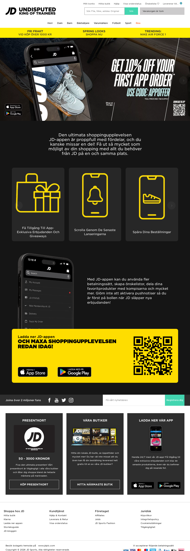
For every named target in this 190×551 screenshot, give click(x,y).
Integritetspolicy (150, 519)
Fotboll (116, 23)
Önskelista (150, 3)
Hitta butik (104, 3)
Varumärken (101, 23)
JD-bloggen (10, 531)
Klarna (7, 519)
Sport (128, 23)
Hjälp (116, 3)
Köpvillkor (146, 515)
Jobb (98, 519)
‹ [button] (6, 80)
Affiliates (99, 515)
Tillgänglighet (148, 527)
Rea (138, 23)
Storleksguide (11, 527)
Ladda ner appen (13, 523)
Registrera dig (174, 400)
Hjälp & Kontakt (58, 515)
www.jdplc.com (46, 545)
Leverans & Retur (58, 519)
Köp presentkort (34, 484)
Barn (69, 23)
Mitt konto (89, 3)
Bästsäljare (83, 23)
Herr (50, 23)
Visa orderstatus (132, 3)
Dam (60, 23)
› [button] (184, 80)
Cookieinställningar (151, 523)
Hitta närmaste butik (95, 484)
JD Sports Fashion (105, 523)
